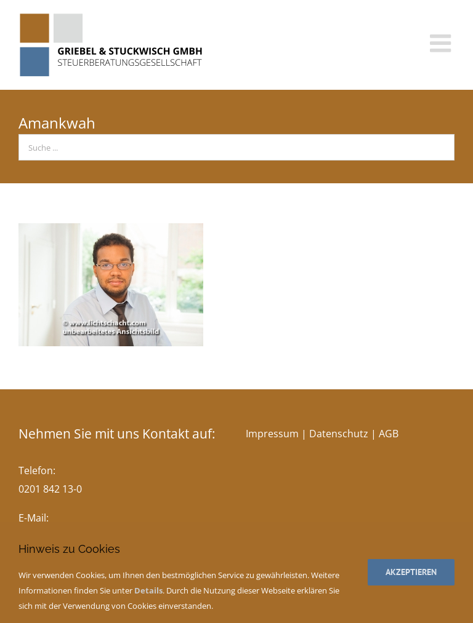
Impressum (272, 433)
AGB (388, 433)
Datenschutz (338, 433)
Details (148, 590)
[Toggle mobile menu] (442, 43)
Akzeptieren (411, 571)
